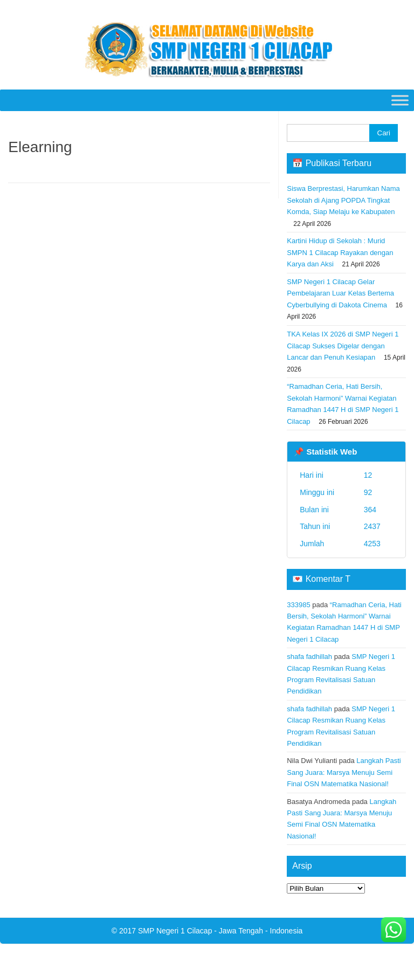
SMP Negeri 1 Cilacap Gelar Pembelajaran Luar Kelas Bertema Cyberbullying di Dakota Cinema (340, 293)
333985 (298, 605)
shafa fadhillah (309, 656)
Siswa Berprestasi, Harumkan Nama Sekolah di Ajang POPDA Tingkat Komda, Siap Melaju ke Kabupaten (343, 200)
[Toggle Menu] (400, 100)
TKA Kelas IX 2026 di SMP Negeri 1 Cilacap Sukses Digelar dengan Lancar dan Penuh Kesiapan (342, 345)
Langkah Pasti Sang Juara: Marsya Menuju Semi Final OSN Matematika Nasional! (344, 772)
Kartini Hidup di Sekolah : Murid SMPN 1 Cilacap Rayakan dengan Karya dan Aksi (340, 252)
